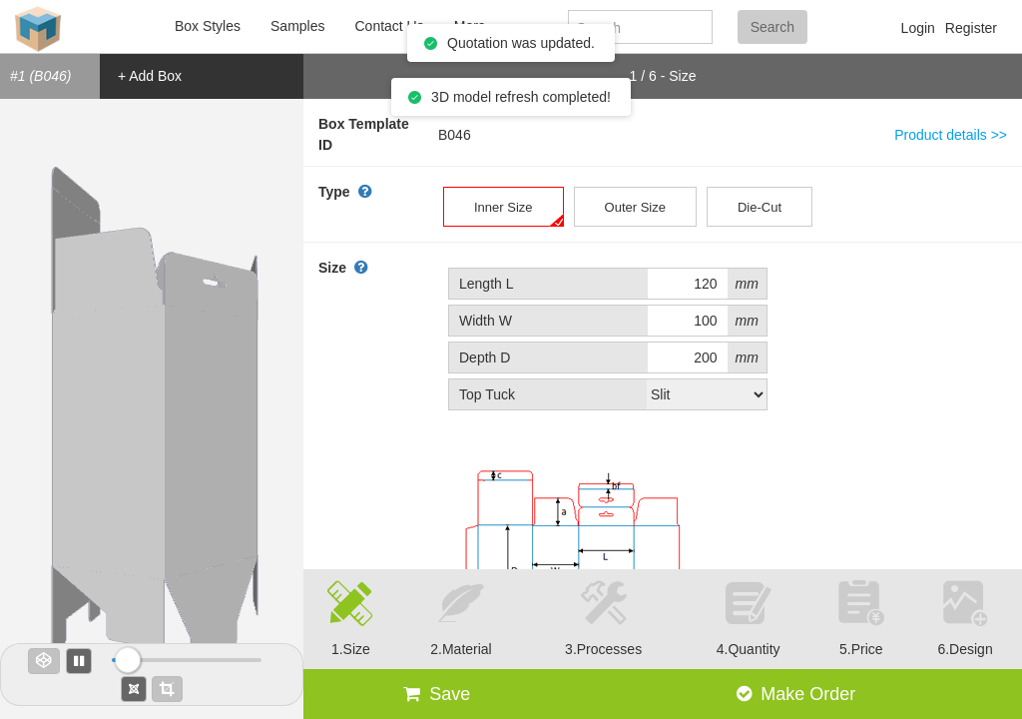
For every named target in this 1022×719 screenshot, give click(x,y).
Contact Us (388, 26)
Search (772, 27)
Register (971, 28)
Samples (297, 26)
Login (918, 28)
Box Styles (208, 26)
